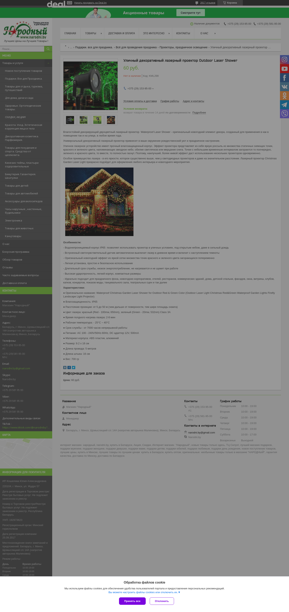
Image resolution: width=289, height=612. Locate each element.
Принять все (132, 601)
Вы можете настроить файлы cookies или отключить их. (143, 592)
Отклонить (162, 601)
